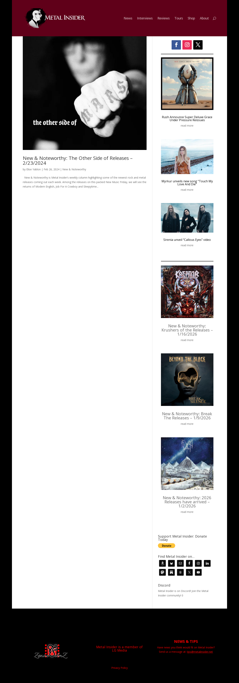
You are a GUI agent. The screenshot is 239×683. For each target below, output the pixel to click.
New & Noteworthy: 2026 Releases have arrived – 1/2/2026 (187, 502)
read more (187, 125)
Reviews (163, 18)
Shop (191, 18)
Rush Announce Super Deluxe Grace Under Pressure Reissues (187, 118)
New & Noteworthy (74, 169)
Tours (178, 18)
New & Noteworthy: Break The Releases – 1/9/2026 (187, 415)
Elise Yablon (33, 169)
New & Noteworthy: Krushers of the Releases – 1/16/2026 (187, 330)
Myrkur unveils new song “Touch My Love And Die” (187, 182)
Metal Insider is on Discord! (174, 591)
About (204, 18)
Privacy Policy (119, 668)
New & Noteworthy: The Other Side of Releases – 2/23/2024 (78, 160)
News (128, 18)
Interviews (145, 18)
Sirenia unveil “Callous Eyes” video (187, 240)
